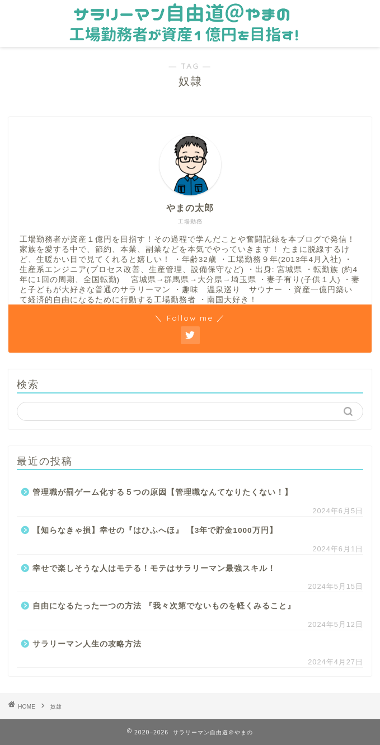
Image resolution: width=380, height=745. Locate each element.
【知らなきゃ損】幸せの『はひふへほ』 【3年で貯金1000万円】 (155, 530)
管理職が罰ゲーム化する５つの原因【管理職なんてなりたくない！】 (162, 492)
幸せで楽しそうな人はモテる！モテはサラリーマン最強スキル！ (154, 568)
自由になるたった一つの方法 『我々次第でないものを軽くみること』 (163, 606)
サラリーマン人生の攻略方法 (87, 644)
